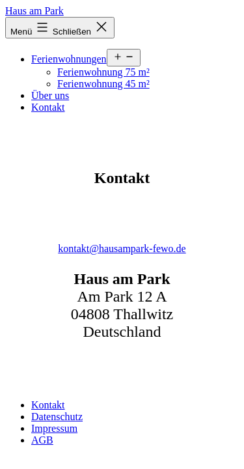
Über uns (50, 95)
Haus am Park (34, 10)
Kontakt (48, 107)
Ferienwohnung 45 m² (103, 83)
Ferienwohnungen (69, 58)
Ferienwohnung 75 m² (103, 72)
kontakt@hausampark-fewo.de (121, 248)
